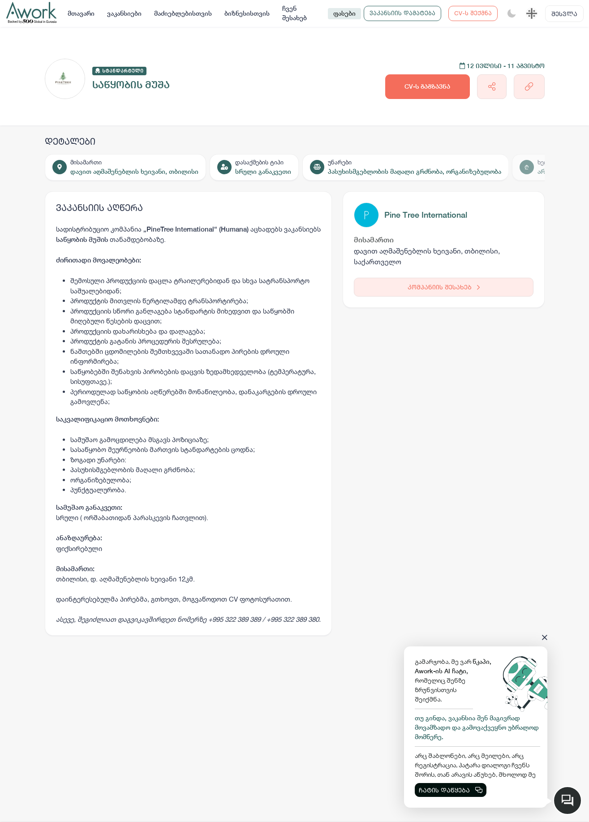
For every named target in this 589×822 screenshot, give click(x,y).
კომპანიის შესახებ (444, 287)
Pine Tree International (425, 214)
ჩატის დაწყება (450, 790)
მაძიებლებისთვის (183, 13)
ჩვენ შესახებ (294, 13)
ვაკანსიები (124, 13)
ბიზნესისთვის (247, 13)
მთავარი (81, 13)
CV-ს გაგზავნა (427, 86)
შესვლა (564, 13)
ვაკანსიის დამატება (402, 13)
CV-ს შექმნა (473, 13)
